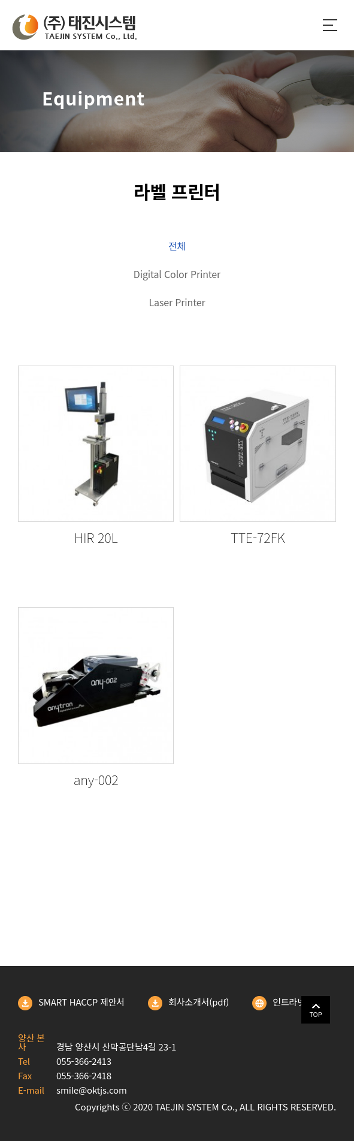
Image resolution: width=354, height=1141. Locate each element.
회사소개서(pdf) (188, 1003)
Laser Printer (177, 302)
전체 (177, 246)
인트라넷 (278, 1003)
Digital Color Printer (177, 274)
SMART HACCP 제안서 (71, 1003)
